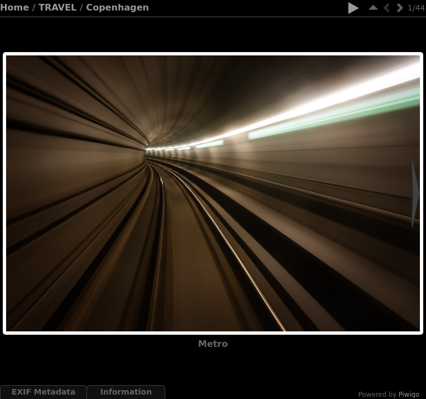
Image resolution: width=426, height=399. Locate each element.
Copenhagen (117, 7)
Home (14, 7)
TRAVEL (58, 7)
